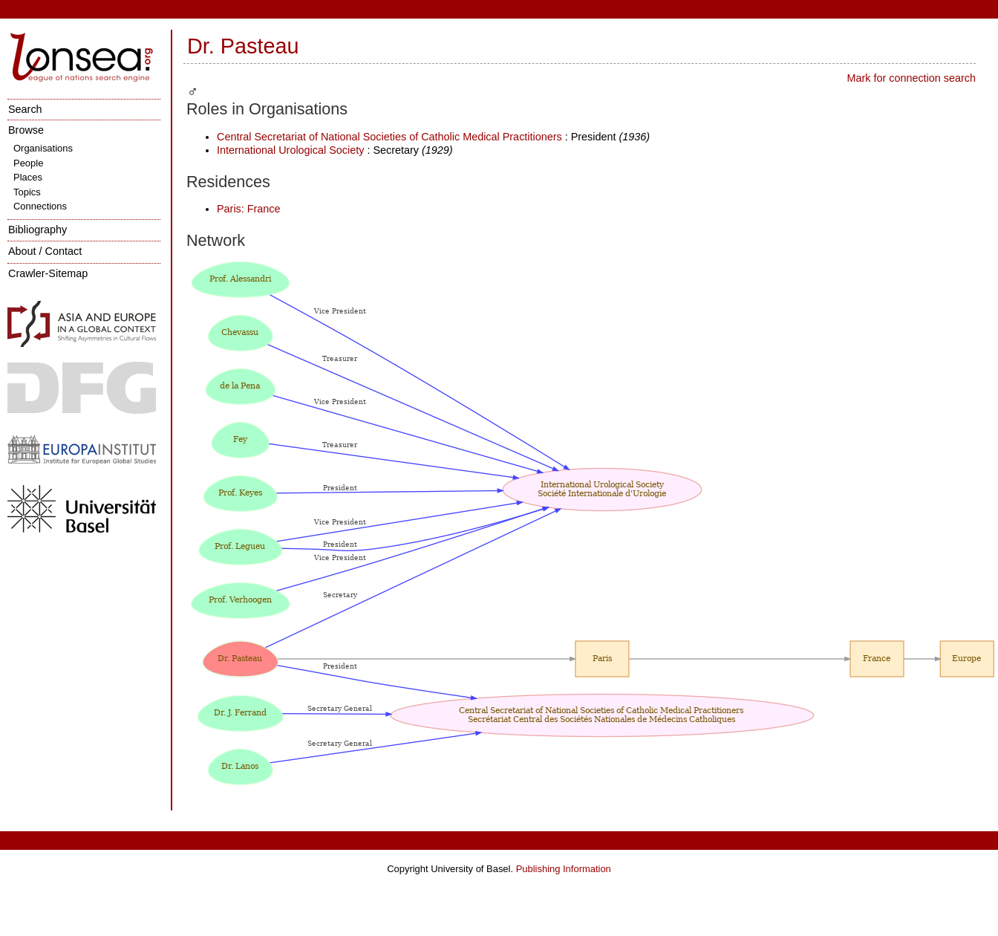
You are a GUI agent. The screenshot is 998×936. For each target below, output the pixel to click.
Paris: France (249, 209)
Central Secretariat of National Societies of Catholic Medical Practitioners (391, 137)
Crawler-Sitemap (48, 273)
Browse (26, 130)
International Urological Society (290, 150)
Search (25, 109)
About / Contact (45, 251)
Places (27, 177)
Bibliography (37, 229)
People (28, 163)
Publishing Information (563, 868)
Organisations (43, 148)
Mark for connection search (911, 78)
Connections (40, 206)
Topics (27, 192)
